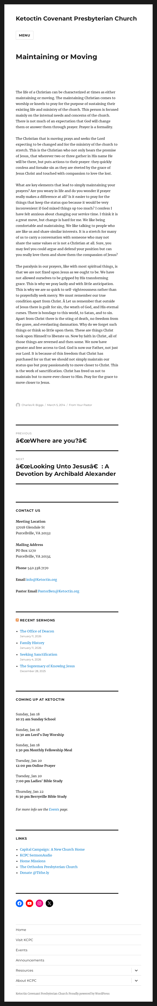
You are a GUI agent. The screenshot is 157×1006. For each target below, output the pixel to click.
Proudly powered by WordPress (89, 993)
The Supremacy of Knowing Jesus (47, 666)
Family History (32, 643)
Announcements (30, 960)
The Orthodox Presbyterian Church (49, 867)
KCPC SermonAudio (36, 855)
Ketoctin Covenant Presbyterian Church (76, 18)
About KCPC (26, 981)
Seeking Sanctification (38, 654)
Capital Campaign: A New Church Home (52, 849)
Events (54, 809)
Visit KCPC (24, 940)
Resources (24, 970)
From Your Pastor (80, 405)
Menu (24, 35)
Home (21, 930)
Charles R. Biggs (32, 405)
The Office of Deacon (37, 631)
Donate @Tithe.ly (34, 873)
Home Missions (32, 861)
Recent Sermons (37, 620)
